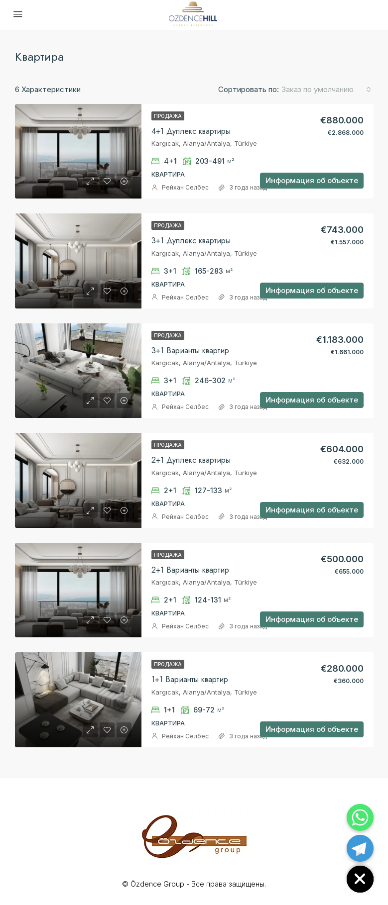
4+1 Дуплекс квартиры (191, 131)
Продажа (168, 116)
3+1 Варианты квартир (190, 350)
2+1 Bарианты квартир (190, 570)
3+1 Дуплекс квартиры (191, 240)
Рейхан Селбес (185, 187)
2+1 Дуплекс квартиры (191, 460)
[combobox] (326, 89)
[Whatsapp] (360, 817)
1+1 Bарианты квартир (189, 679)
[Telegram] (360, 848)
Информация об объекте (311, 180)
